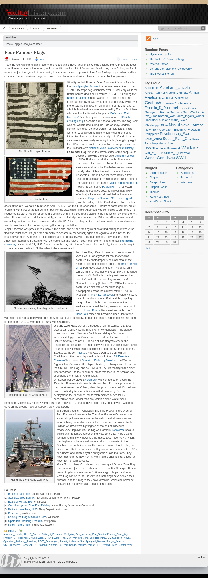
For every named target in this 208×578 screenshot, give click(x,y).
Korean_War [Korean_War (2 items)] (166, 116)
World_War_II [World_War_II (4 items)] (156, 158)
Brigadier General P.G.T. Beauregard (110, 198)
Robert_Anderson (69, 541)
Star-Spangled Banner (85, 86)
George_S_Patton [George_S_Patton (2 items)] (157, 112)
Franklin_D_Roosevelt (15, 537)
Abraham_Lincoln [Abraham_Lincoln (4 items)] (175, 87)
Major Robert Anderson (123, 182)
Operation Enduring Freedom (99, 360)
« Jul (147, 248)
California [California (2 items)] (181, 97)
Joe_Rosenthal (98, 537)
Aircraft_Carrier (32, 534)
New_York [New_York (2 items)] (151, 129)
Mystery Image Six (161, 54)
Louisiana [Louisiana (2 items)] (163, 120)
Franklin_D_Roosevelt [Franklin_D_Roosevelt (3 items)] (162, 108)
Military (12, 530)
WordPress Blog (159, 196)
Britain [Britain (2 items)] (170, 97)
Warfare (82, 545)
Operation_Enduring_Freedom (19, 541)
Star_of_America (115, 541)
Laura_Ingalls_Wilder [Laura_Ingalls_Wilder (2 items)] (190, 116)
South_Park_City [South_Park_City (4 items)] (177, 138)
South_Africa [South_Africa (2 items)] (153, 139)
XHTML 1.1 (59, 561)
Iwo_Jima (83, 537)
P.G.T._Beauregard (48, 541)
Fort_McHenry (83, 534)
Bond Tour (14, 513)
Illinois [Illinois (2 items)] (200, 112)
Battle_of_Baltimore (52, 534)
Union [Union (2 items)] (171, 143)
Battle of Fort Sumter (20, 501)
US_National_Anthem (45, 545)
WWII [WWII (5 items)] (181, 157)
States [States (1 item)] (195, 139)
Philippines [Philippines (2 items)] (152, 134)
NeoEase (40, 561)
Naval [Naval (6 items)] (174, 124)
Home (5, 28)
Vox (42, 59)
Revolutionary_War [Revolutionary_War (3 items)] (174, 134)
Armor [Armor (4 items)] (194, 92)
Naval (127, 537)
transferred (118, 430)
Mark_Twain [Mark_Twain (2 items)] (179, 120)
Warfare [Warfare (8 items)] (189, 147)
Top (203, 557)
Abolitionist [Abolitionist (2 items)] (152, 87)
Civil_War (69, 534)
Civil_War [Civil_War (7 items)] (154, 102)
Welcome (52, 28)
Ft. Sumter (108, 186)
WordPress (11, 560)
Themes (154, 192)
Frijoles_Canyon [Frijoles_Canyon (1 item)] (187, 108)
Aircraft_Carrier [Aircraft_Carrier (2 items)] (155, 92)
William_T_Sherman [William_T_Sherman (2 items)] (177, 153)
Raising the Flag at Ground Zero (27, 517)
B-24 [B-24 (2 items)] (162, 97)
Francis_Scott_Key (117, 534)
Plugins (154, 177)
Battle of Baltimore (78, 97)
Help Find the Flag (19, 524)
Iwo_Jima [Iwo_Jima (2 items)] (151, 116)
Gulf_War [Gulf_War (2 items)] (189, 112)
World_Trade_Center (114, 545)
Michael (81, 352)
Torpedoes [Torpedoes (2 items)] (159, 143)
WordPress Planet (160, 201)
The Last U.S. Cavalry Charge (167, 59)
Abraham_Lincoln (12, 534)
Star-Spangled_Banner (92, 541)
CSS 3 (74, 561)
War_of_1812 (94, 545)
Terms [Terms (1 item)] (148, 143)
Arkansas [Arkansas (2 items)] (182, 92)
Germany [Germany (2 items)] (176, 112)
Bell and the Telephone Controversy (171, 68)
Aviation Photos (159, 64)
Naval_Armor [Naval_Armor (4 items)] (192, 125)
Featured (35, 28)
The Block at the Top (162, 73)
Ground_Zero (36, 537)
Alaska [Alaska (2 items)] (170, 92)
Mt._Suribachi (115, 537)
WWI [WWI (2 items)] (171, 158)
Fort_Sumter (99, 534)
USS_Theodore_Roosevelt (17, 545)
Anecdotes (18, 28)
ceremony (91, 379)
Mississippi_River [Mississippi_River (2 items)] (156, 125)
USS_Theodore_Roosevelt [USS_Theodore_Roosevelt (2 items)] (163, 148)
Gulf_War (72, 537)
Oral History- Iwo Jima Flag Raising (29, 505)
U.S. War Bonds (90, 310)
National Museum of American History (111, 148)
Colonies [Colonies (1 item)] (169, 103)
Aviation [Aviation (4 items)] (151, 97)
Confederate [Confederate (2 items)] (182, 103)
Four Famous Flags (24, 52)
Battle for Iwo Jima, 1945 (23, 509)
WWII (130, 545)
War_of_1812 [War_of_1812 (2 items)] (154, 153)
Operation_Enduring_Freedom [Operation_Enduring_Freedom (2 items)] (179, 129)
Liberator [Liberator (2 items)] (151, 120)
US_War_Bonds (67, 545)
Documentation (159, 172)
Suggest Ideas (158, 182)
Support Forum (158, 187)
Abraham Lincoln (125, 155)
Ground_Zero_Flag (55, 537)
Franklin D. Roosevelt (101, 294)
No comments (129, 59)
